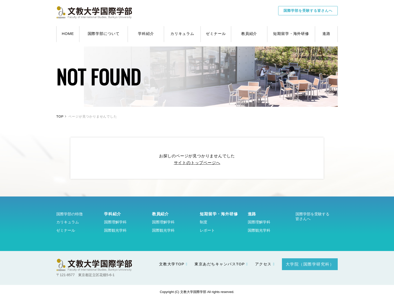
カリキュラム (67, 222)
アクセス (263, 264)
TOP (60, 116)
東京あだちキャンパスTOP (219, 264)
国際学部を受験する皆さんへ (307, 11)
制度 (203, 222)
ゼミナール (65, 230)
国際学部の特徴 (69, 214)
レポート (207, 230)
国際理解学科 (115, 222)
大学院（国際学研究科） (310, 264)
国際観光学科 (115, 230)
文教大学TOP (171, 264)
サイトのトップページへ (197, 163)
